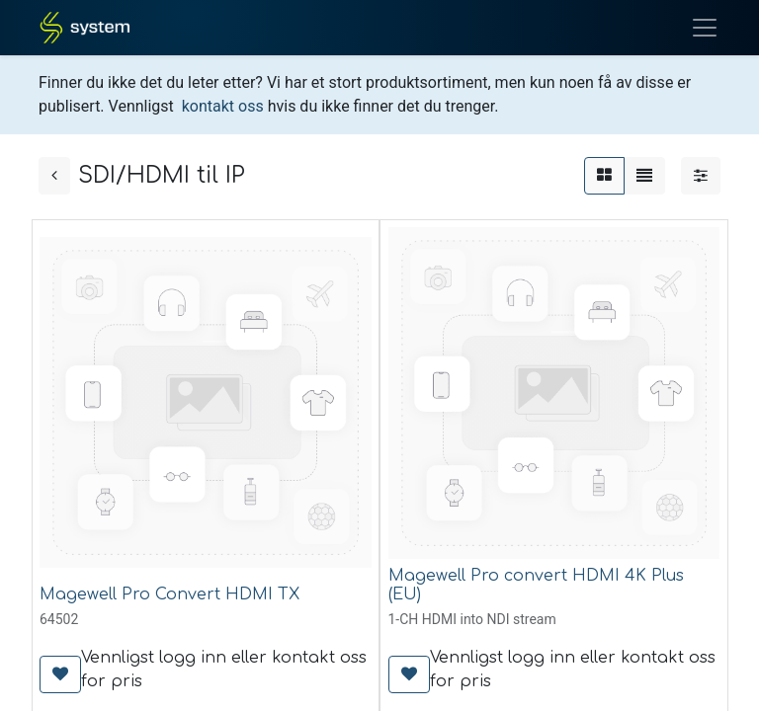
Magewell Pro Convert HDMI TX (169, 594)
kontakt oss (223, 106)
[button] (60, 674)
